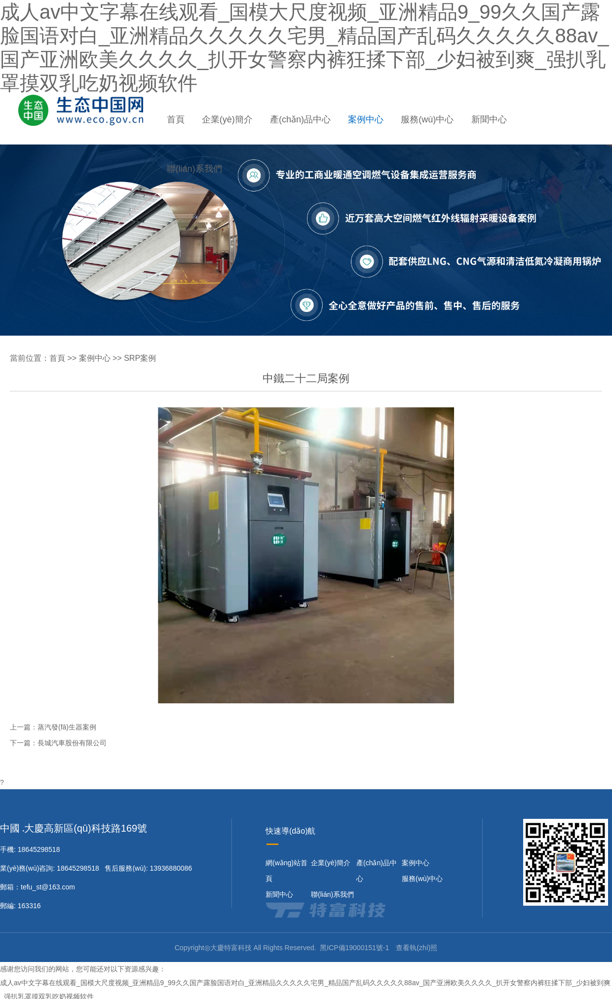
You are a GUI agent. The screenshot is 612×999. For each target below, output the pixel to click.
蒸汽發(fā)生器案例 (67, 727)
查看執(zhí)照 (416, 948)
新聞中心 (489, 119)
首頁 (176, 119)
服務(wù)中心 (427, 119)
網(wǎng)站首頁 (286, 871)
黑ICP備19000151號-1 (354, 948)
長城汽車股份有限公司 (72, 743)
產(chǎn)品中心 (300, 119)
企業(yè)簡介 (227, 119)
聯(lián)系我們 (194, 169)
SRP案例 (140, 358)
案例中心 (365, 119)
